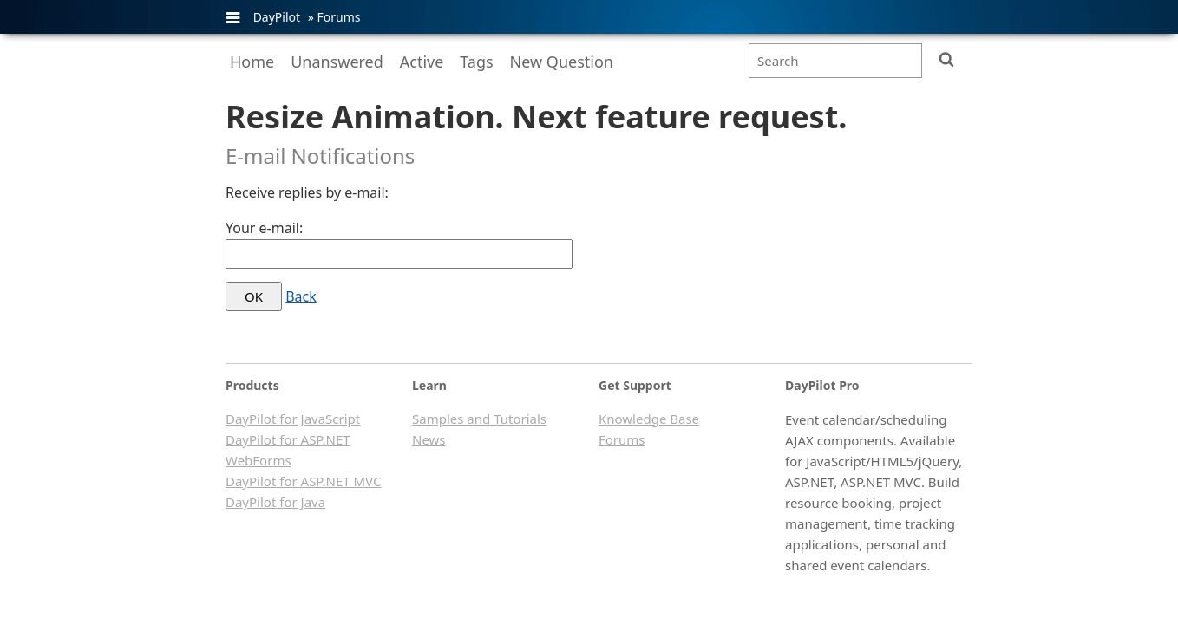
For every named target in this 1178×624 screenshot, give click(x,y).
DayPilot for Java (275, 501)
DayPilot (276, 17)
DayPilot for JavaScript (293, 418)
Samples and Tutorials (479, 418)
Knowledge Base (649, 418)
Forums (338, 17)
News (429, 439)
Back (301, 296)
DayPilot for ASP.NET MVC (303, 481)
